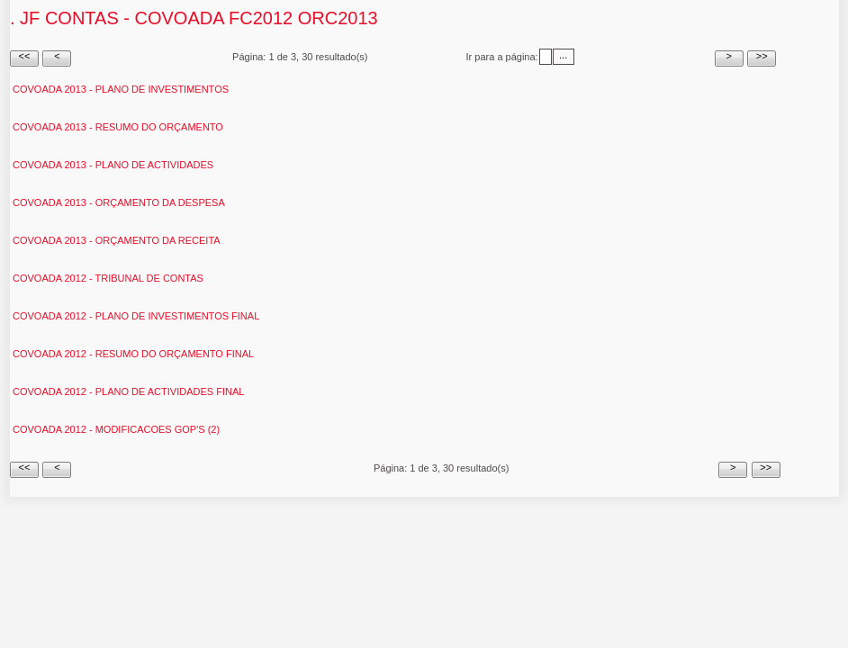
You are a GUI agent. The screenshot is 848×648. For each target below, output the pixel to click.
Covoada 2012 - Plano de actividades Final (128, 391)
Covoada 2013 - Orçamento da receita (117, 240)
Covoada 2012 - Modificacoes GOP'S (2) (116, 429)
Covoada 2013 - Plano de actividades (113, 164)
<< (25, 55)
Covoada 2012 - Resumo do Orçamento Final (133, 353)
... (563, 55)
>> (762, 55)
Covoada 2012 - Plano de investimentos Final (136, 315)
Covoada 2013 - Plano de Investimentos (121, 89)
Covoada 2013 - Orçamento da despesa (119, 202)
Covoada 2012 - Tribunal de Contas (108, 278)
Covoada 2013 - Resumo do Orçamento (118, 127)
